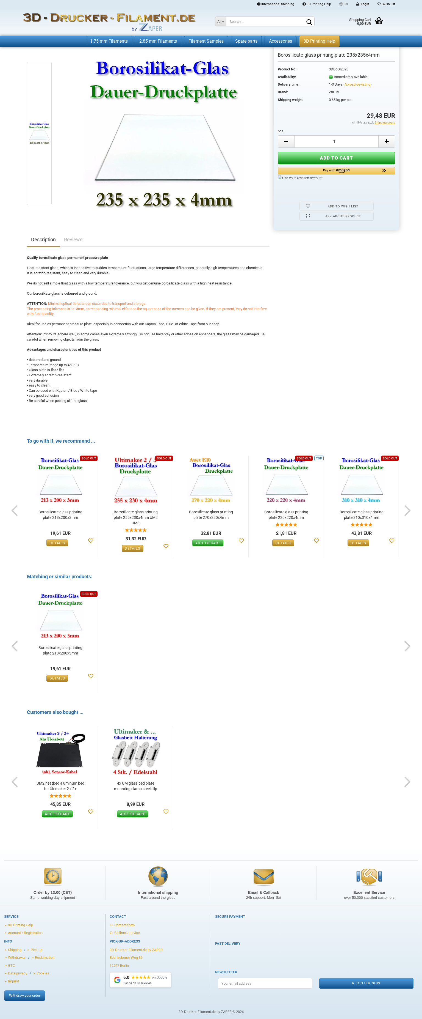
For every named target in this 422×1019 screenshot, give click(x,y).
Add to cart (207, 543)
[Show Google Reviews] (140, 980)
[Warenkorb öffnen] (354, 22)
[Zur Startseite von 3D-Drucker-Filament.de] (103, 22)
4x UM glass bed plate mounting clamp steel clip (135, 786)
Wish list (386, 4)
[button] (336, 173)
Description (43, 239)
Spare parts (246, 41)
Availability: (287, 77)
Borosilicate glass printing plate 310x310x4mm (362, 515)
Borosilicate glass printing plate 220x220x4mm (286, 515)
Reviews (73, 239)
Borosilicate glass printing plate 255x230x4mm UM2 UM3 (136, 517)
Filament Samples (206, 41)
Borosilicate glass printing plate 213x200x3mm (60, 515)
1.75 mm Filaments (109, 41)
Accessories (280, 41)
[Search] (309, 22)
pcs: (281, 131)
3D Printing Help (316, 4)
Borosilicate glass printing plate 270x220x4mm (211, 515)
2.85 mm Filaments (158, 41)
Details (57, 543)
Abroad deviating (357, 84)
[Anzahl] (336, 141)
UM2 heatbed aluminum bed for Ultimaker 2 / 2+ (60, 786)
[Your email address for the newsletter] (265, 983)
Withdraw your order (24, 995)
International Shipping (275, 4)
